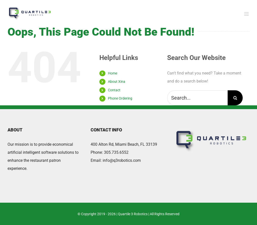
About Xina (116, 82)
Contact (114, 90)
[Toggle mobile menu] (246, 14)
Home (112, 73)
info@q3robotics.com (122, 160)
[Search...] (197, 97)
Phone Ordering (120, 98)
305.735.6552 (116, 152)
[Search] (235, 97)
